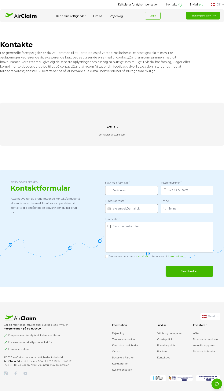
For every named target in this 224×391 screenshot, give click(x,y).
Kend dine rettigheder (71, 16)
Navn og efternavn (117, 183)
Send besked (189, 271)
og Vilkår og (145, 256)
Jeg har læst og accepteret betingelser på (146, 256)
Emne (165, 201)
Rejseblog (116, 16)
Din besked (112, 219)
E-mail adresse (115, 201)
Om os (97, 16)
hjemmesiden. (175, 256)
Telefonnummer (171, 183)
